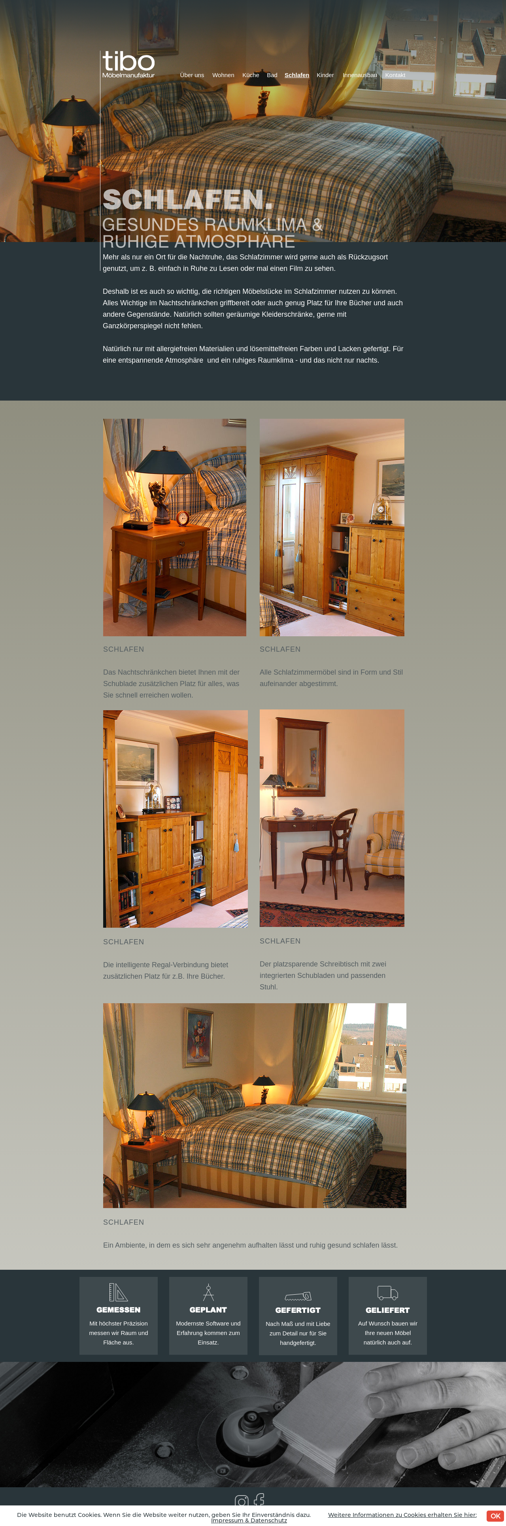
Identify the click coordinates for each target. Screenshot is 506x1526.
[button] (175, 527)
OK (495, 1516)
